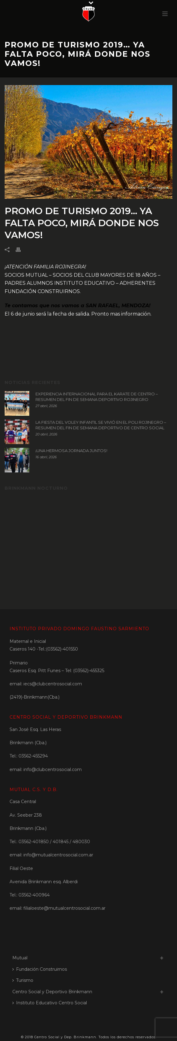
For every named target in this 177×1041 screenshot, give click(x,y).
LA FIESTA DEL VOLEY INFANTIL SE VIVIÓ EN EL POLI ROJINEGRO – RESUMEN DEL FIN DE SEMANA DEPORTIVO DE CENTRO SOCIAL (100, 425)
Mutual (19, 958)
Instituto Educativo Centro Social (49, 1003)
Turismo (22, 980)
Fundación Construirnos (39, 969)
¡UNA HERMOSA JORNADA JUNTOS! (71, 450)
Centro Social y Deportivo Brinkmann (52, 991)
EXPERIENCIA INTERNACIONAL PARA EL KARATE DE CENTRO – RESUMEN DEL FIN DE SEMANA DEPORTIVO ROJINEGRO (96, 396)
